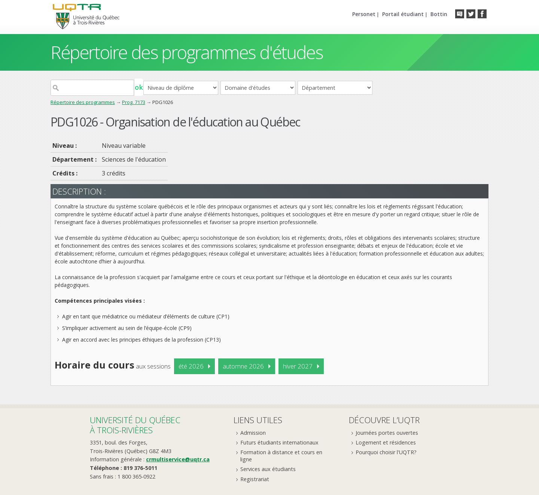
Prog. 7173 (133, 102)
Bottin (438, 14)
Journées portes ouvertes (387, 432)
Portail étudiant (403, 14)
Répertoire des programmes (83, 102)
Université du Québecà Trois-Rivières (135, 425)
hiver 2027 (298, 366)
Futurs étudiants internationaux (279, 442)
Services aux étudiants (268, 469)
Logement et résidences (386, 442)
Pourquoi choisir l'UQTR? (386, 452)
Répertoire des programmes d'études (187, 52)
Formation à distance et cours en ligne (281, 456)
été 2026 (191, 366)
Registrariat (254, 479)
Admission (253, 432)
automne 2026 (243, 366)
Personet (363, 14)
